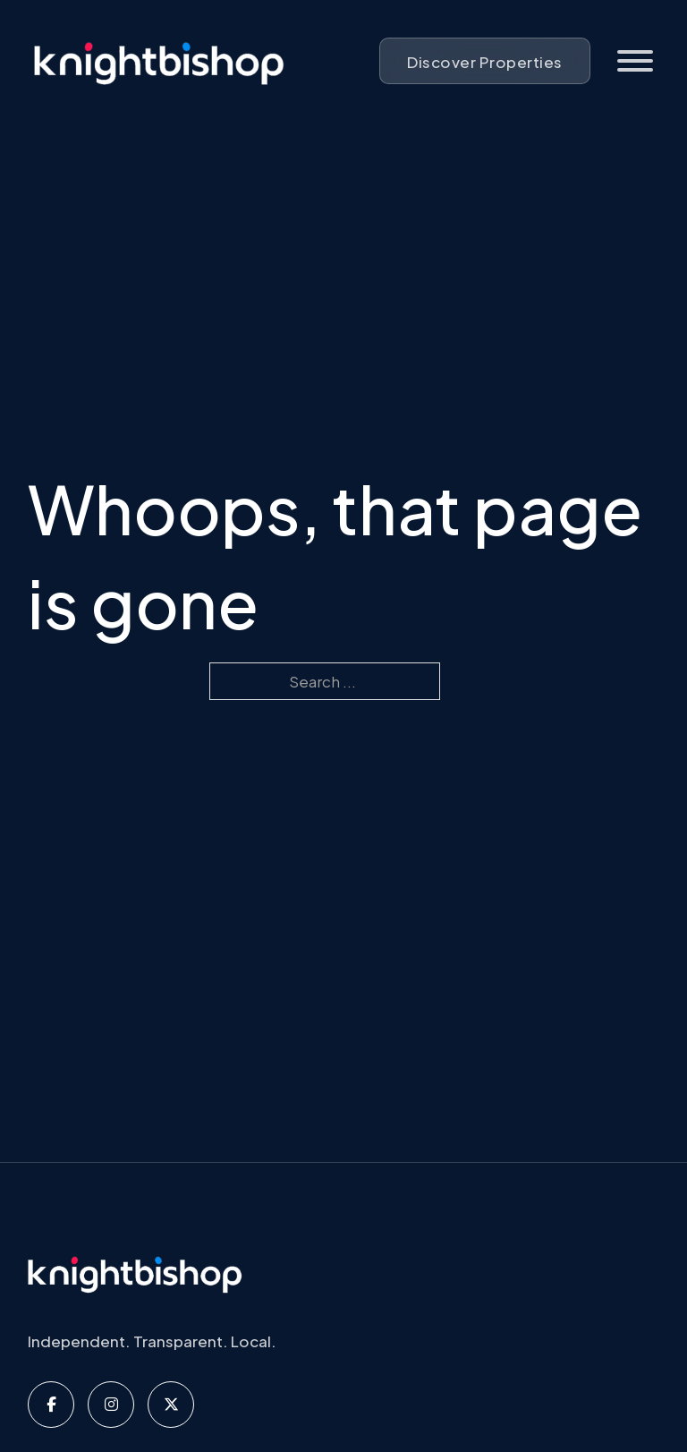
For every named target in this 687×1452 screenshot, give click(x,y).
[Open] (635, 61)
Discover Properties (485, 62)
